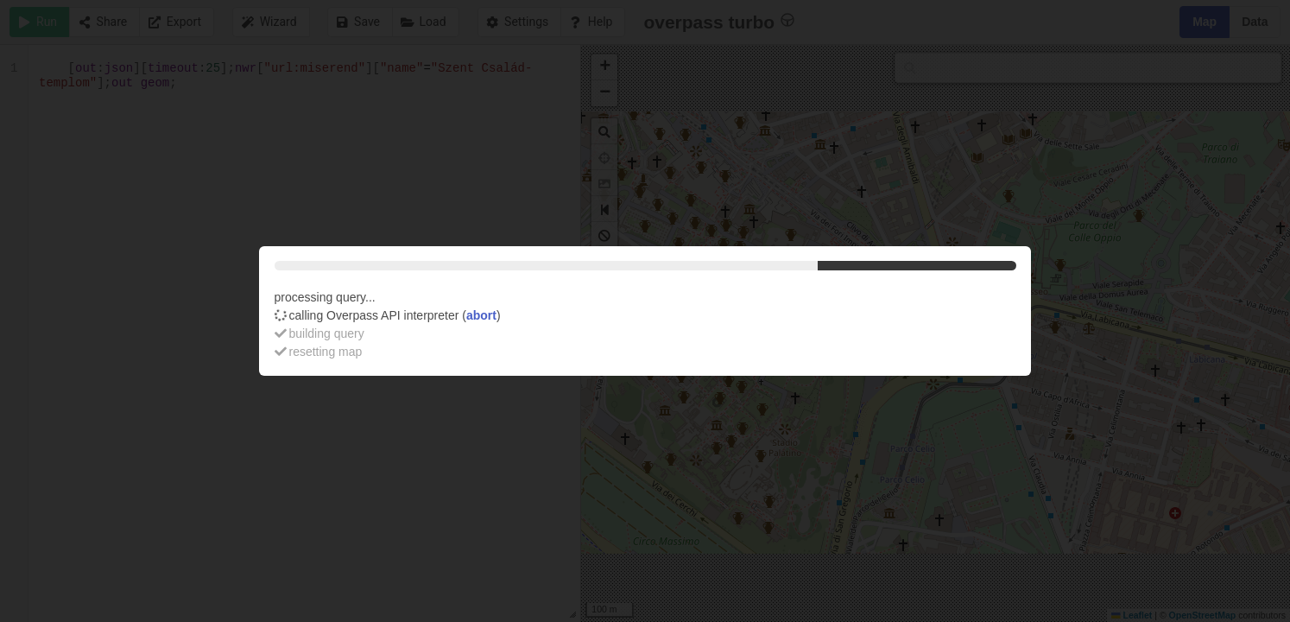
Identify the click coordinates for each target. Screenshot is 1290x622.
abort (481, 315)
